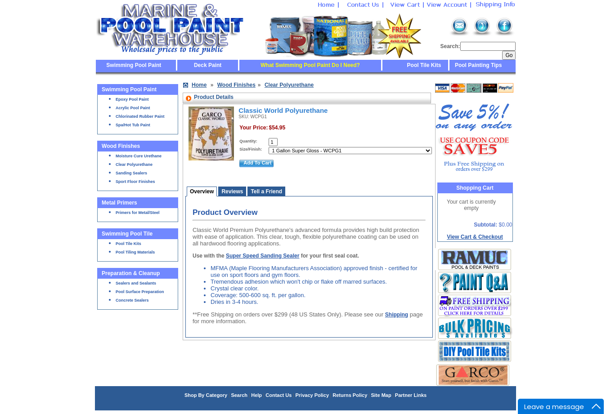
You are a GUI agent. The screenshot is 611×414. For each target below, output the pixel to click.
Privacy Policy (312, 395)
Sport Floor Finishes (135, 181)
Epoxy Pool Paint (132, 99)
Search (239, 395)
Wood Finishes (121, 146)
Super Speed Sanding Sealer (262, 256)
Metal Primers (119, 203)
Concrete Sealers (132, 300)
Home (199, 85)
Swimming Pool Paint (133, 65)
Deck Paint (207, 65)
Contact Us (278, 395)
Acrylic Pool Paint (133, 108)
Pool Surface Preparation (140, 291)
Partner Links (411, 395)
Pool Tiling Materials (135, 252)
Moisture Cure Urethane (139, 156)
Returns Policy (349, 395)
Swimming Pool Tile (127, 234)
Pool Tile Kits (424, 65)
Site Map (381, 395)
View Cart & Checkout (475, 237)
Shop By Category (205, 395)
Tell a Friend (266, 191)
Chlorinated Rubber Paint (140, 116)
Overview (202, 191)
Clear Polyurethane (134, 164)
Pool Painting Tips (478, 65)
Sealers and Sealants (136, 283)
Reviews (232, 191)
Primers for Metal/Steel (138, 212)
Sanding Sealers (131, 173)
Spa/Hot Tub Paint (133, 125)
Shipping (396, 315)
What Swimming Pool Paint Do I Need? (310, 65)
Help (256, 395)
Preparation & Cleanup (131, 273)
